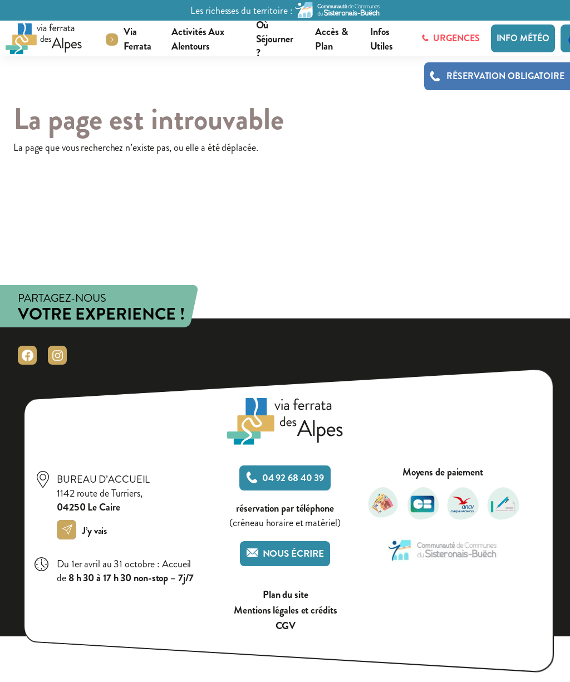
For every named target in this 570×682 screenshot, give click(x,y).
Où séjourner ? (274, 39)
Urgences (450, 38)
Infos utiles (381, 39)
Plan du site (285, 595)
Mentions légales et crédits (285, 610)
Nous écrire (285, 554)
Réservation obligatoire (505, 76)
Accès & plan (331, 39)
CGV (286, 626)
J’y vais (84, 531)
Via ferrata (137, 39)
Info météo (523, 38)
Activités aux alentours (197, 39)
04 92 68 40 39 (285, 478)
